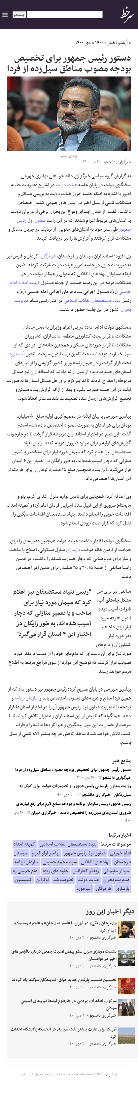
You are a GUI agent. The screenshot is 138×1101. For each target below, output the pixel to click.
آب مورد (17, 354)
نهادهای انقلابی (95, 862)
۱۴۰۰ (99, 43)
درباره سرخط (65, 1074)
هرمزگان (48, 256)
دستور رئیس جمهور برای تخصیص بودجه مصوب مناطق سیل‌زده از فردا (73, 770)
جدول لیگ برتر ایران (31, 1074)
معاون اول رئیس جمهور (85, 853)
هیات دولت (66, 185)
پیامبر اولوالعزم (45, 853)
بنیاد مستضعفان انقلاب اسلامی (92, 300)
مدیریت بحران (116, 880)
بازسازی (73, 550)
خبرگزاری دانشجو (114, 778)
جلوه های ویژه (55, 871)
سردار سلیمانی (116, 871)
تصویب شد (63, 880)
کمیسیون (23, 880)
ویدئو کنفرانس (86, 871)
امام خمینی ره (26, 871)
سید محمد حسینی (60, 862)
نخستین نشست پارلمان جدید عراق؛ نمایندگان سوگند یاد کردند (64, 980)
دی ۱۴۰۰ (83, 43)
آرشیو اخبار (118, 43)
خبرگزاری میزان (41, 813)
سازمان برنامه (26, 698)
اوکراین (42, 880)
